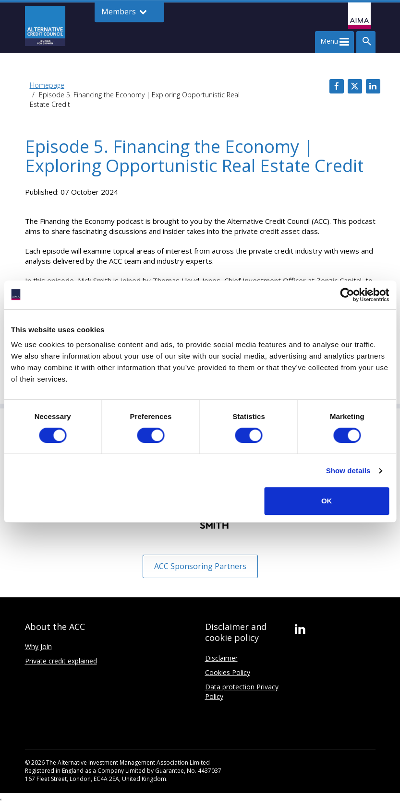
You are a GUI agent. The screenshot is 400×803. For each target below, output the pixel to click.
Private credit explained (61, 660)
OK (326, 501)
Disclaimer (221, 658)
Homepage (47, 85)
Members (124, 11)
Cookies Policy (227, 672)
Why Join (38, 646)
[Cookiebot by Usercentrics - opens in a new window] (347, 295)
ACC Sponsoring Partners (200, 566)
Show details (348, 470)
